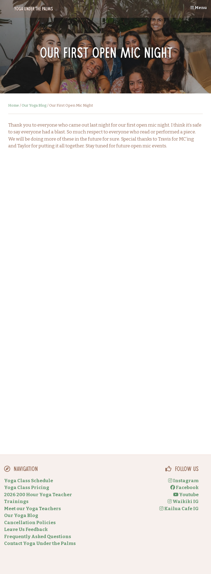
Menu (198, 7)
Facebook (184, 487)
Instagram (183, 481)
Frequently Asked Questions (37, 536)
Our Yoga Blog (34, 105)
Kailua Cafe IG (179, 509)
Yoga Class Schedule (28, 481)
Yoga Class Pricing (26, 487)
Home (13, 105)
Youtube (186, 495)
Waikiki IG (183, 501)
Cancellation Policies (30, 523)
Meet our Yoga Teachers (32, 509)
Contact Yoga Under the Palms (40, 543)
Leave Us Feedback (26, 529)
